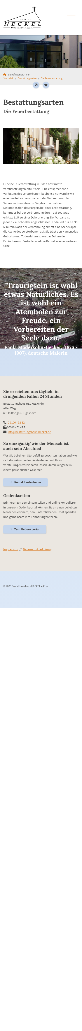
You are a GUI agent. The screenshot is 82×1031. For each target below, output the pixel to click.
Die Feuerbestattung (52, 78)
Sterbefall (8, 78)
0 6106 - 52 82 (16, 422)
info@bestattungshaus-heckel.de (29, 432)
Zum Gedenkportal (27, 529)
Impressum (10, 549)
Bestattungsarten (27, 78)
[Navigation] (71, 17)
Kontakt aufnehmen (27, 482)
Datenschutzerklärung (37, 549)
